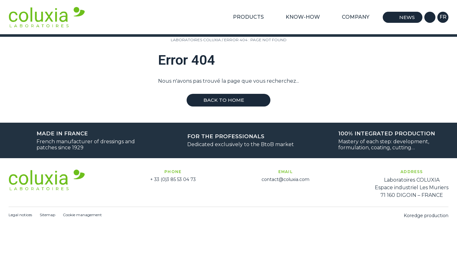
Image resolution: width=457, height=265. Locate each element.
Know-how (305, 17)
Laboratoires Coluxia (196, 39)
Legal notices (20, 214)
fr (443, 17)
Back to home (228, 100)
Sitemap (47, 214)
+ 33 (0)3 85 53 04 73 (173, 179)
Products (251, 17)
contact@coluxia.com (285, 179)
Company (358, 17)
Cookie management (82, 214)
